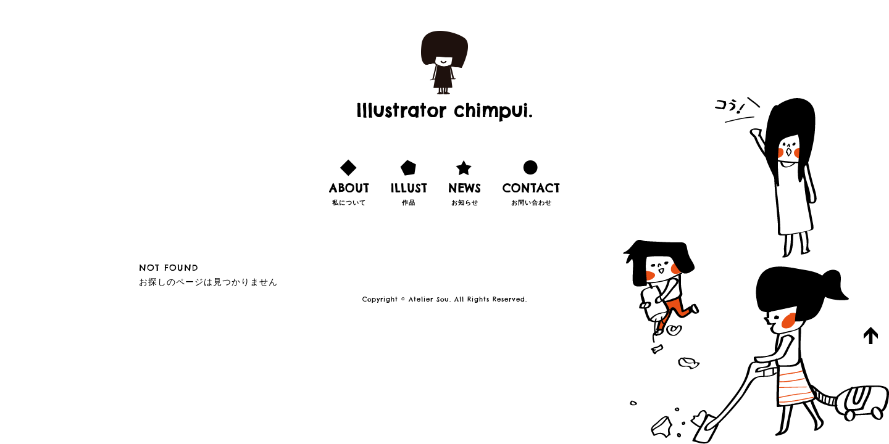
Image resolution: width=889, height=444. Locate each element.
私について (349, 180)
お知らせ (464, 180)
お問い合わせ (531, 180)
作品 (409, 180)
